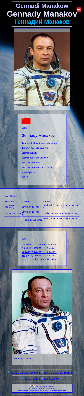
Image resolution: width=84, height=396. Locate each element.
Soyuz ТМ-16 (28, 211)
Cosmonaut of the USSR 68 (23, 373)
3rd (23, 255)
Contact (51, 386)
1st (23, 248)
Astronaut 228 (31, 379)
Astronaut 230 (53, 379)
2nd (24, 251)
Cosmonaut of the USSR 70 (60, 373)
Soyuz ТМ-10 (28, 206)
